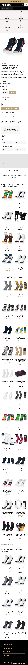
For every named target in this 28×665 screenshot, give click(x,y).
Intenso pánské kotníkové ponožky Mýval (20, 425)
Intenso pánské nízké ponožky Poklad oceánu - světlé (8, 491)
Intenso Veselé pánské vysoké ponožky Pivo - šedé (20, 535)
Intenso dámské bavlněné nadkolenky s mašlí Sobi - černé (20, 225)
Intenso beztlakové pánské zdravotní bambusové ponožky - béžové (20, 360)
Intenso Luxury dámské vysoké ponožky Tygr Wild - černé (7, 535)
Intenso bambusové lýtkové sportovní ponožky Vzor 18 (20, 633)
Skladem (3, 137)
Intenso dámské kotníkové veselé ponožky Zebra (7, 316)
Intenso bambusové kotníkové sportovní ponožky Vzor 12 (20, 469)
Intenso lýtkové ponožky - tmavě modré (7, 338)
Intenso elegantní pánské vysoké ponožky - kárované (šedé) (20, 404)
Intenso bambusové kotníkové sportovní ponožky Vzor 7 (7, 633)
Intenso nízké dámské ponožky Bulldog (20, 316)
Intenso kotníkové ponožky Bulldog (7, 360)
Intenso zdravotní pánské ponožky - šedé (7, 294)
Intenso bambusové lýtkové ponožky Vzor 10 (20, 246)
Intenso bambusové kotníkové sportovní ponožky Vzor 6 (20, 203)
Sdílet (5, 116)
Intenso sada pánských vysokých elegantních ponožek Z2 (20, 382)
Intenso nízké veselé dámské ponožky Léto (20, 338)
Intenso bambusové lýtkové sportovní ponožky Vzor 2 (7, 513)
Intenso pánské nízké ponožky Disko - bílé (20, 491)
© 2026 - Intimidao (6, 662)
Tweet (9, 116)
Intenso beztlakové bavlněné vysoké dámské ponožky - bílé (7, 382)
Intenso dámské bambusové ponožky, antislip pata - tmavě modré (7, 469)
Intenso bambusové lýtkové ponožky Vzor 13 (7, 589)
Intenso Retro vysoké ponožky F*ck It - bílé (20, 513)
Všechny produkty (7, 544)
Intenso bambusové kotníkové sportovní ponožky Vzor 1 (20, 268)
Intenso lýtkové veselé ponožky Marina (7, 268)
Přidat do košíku (10, 109)
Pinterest (13, 116)
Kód (2, 135)
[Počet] (3, 104)
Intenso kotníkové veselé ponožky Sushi (8, 203)
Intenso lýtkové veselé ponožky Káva (7, 246)
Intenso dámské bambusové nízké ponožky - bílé (7, 404)
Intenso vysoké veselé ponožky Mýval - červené (20, 447)
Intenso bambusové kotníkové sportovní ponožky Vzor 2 (7, 225)
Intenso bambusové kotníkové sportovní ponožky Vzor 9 (7, 611)
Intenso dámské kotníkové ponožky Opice (7, 425)
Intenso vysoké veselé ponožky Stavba (20, 294)
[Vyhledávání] (7, 8)
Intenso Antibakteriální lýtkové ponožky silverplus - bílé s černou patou (7, 447)
